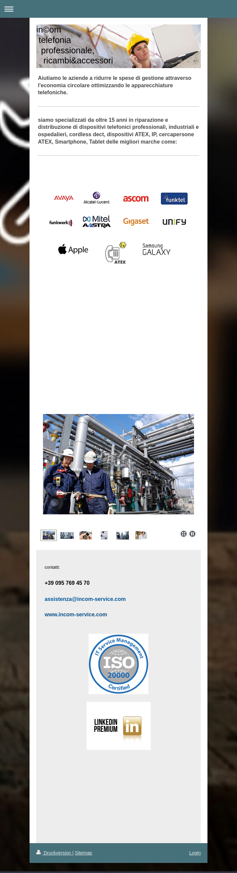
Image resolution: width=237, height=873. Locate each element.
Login (195, 853)
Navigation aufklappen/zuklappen (118, 9)
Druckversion (54, 853)
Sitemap (83, 853)
